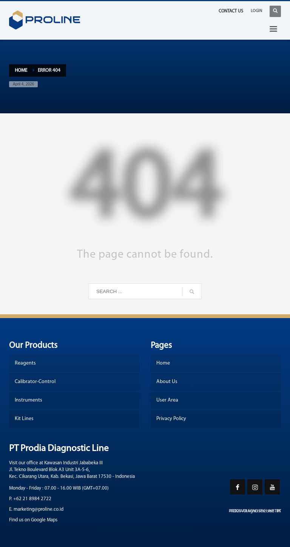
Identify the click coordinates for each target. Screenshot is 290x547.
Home (21, 70)
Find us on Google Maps (33, 520)
